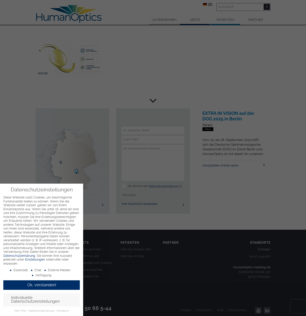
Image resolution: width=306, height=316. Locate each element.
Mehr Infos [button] (20, 310)
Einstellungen (35, 259)
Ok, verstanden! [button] (41, 285)
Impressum (62, 310)
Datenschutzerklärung (19, 255)
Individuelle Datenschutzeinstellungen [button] (35, 299)
